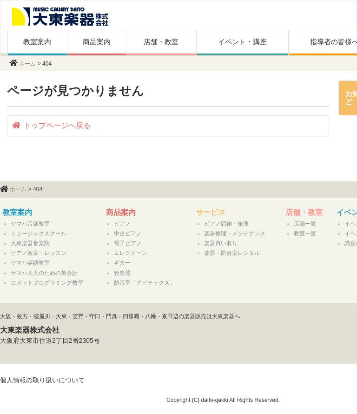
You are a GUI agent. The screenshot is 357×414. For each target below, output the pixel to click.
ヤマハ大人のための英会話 (44, 273)
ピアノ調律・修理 (226, 223)
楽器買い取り (221, 243)
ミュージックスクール (38, 233)
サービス (210, 212)
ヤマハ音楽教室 (30, 223)
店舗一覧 (305, 223)
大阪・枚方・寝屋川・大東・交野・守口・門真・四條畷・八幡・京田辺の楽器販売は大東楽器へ (120, 316)
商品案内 (97, 42)
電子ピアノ (128, 243)
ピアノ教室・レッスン (38, 253)
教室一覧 (305, 233)
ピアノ (122, 223)
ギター (122, 263)
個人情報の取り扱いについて (42, 380)
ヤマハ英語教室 (30, 263)
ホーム (27, 63)
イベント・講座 (242, 42)
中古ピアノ (128, 233)
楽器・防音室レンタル (232, 253)
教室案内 (37, 42)
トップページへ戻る (51, 125)
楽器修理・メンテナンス (234, 233)
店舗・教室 (161, 42)
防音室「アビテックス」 (144, 283)
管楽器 (122, 273)
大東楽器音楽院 (30, 243)
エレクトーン (130, 253)
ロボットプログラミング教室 (47, 283)
